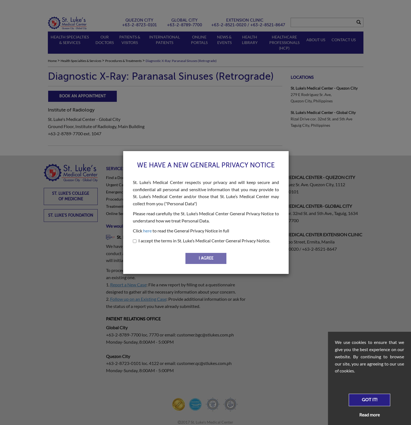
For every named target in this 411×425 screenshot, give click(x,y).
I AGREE (206, 258)
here (147, 230)
